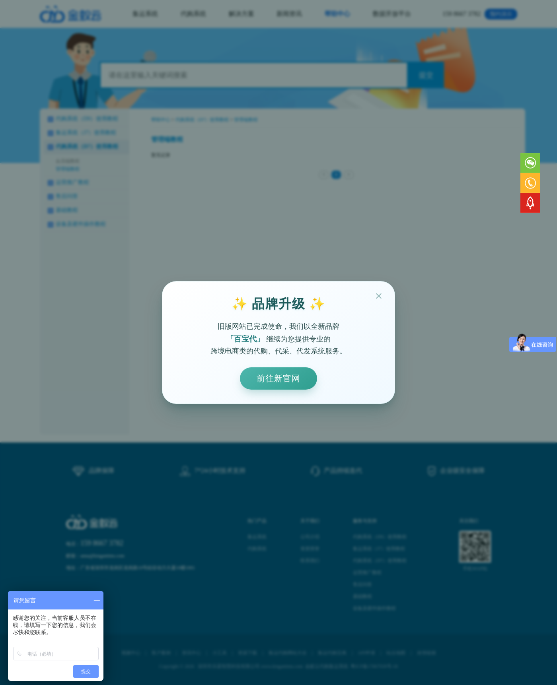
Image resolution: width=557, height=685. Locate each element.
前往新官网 (278, 378)
